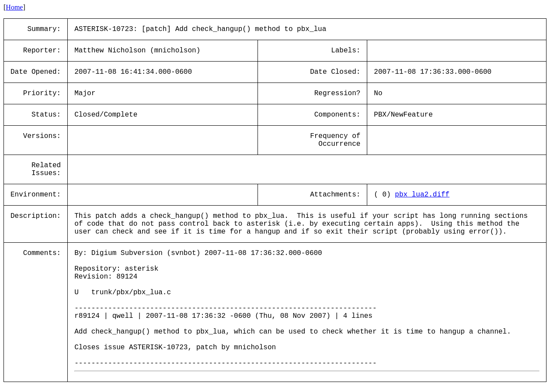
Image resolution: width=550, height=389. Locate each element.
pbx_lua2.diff (422, 195)
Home (14, 7)
